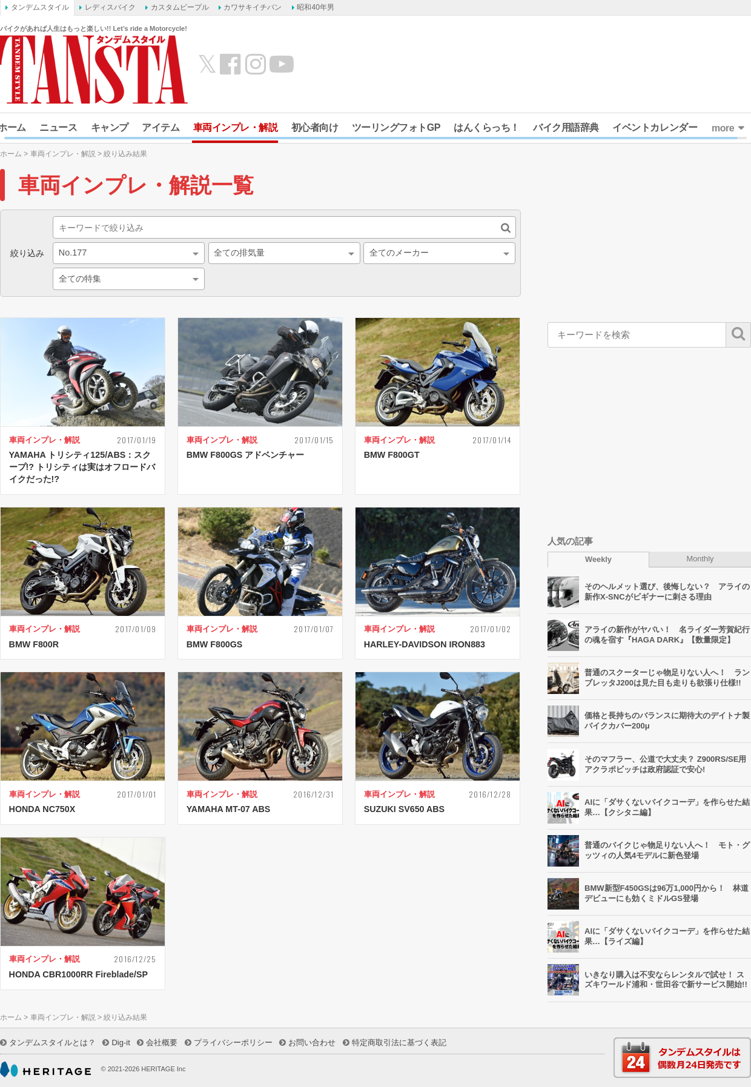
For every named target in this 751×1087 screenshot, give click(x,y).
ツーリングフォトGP (396, 127)
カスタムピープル (180, 7)
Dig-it (120, 1042)
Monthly (700, 558)
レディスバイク (110, 7)
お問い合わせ (312, 1042)
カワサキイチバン (252, 7)
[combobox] (129, 253)
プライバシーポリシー (233, 1042)
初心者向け (315, 127)
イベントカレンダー (654, 127)
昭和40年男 (315, 7)
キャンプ (109, 127)
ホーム (11, 154)
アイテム (160, 127)
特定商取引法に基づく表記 (399, 1042)
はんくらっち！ (487, 127)
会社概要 (161, 1042)
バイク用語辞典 (566, 127)
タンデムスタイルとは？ (52, 1042)
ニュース (58, 127)
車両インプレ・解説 (235, 127)
